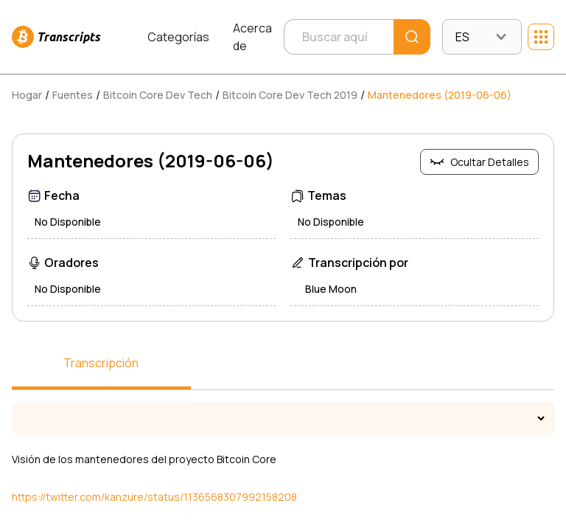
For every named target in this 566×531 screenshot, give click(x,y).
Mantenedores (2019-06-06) (439, 95)
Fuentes (72, 95)
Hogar (27, 95)
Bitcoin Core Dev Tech (157, 95)
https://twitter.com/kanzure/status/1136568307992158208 (154, 497)
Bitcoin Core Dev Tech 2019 (290, 95)
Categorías (178, 37)
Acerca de (252, 37)
